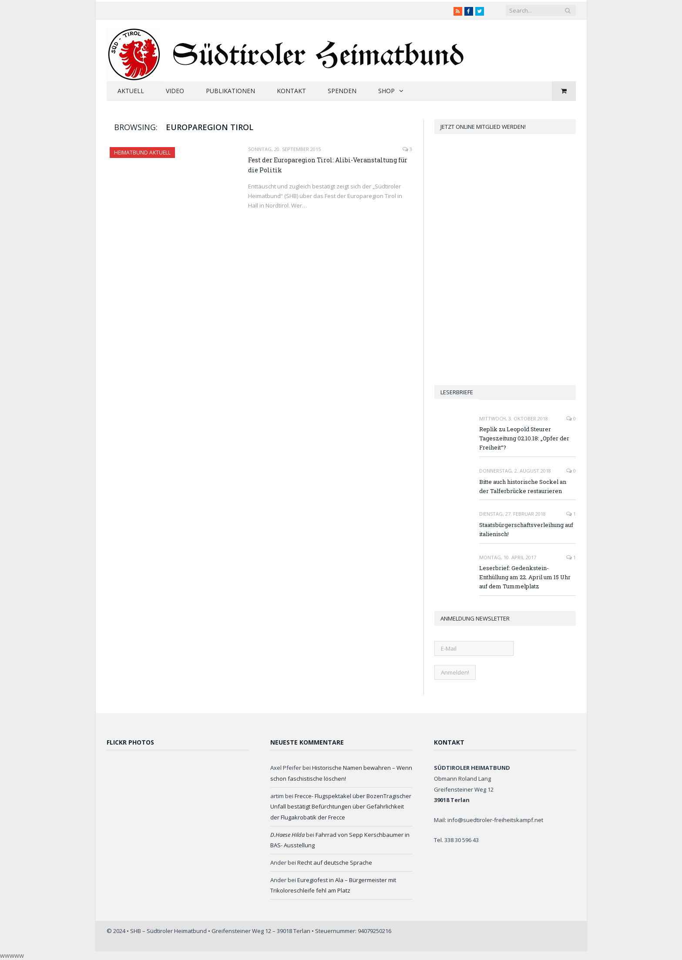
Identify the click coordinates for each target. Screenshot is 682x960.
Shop (386, 91)
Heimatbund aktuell (142, 152)
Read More (265, 223)
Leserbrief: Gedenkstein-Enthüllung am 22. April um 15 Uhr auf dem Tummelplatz (525, 577)
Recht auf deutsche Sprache (334, 862)
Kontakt (291, 91)
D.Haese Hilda (287, 835)
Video (175, 91)
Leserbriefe (456, 392)
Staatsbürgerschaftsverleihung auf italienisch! (526, 529)
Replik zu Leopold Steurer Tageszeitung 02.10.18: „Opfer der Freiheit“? (524, 438)
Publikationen (230, 91)
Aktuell (131, 91)
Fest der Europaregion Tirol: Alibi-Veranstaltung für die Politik (327, 165)
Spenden (342, 91)
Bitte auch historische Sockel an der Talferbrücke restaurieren (522, 486)
